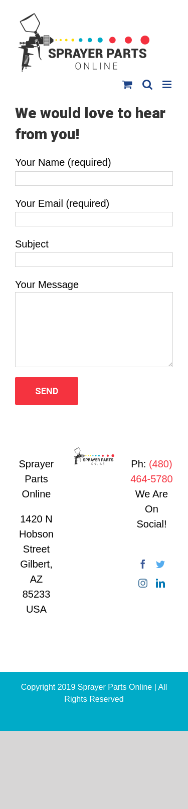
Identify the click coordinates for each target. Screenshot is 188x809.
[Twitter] (160, 564)
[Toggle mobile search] (147, 84)
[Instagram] (142, 583)
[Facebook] (142, 564)
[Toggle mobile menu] (167, 84)
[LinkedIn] (160, 583)
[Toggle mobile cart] (127, 84)
